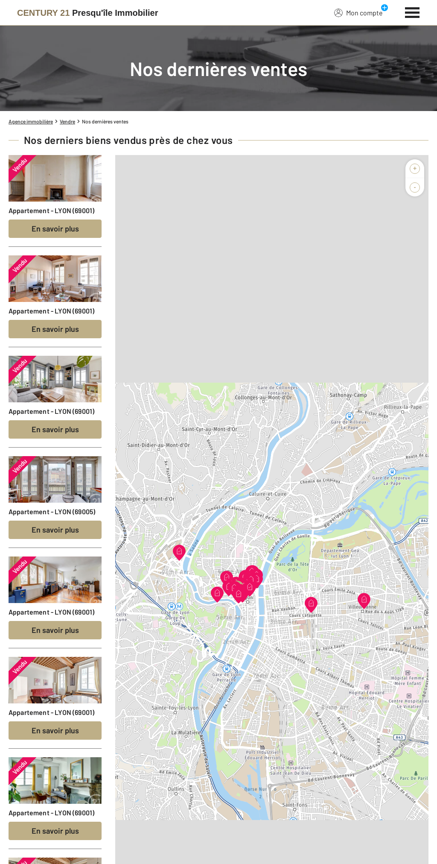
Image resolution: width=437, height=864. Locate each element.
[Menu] (412, 11)
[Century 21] (87, 13)
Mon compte (358, 12)
